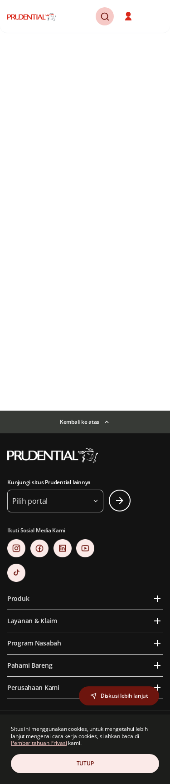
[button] (129, 16)
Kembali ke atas (79, 422)
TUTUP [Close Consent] (85, 763)
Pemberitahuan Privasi (39, 743)
